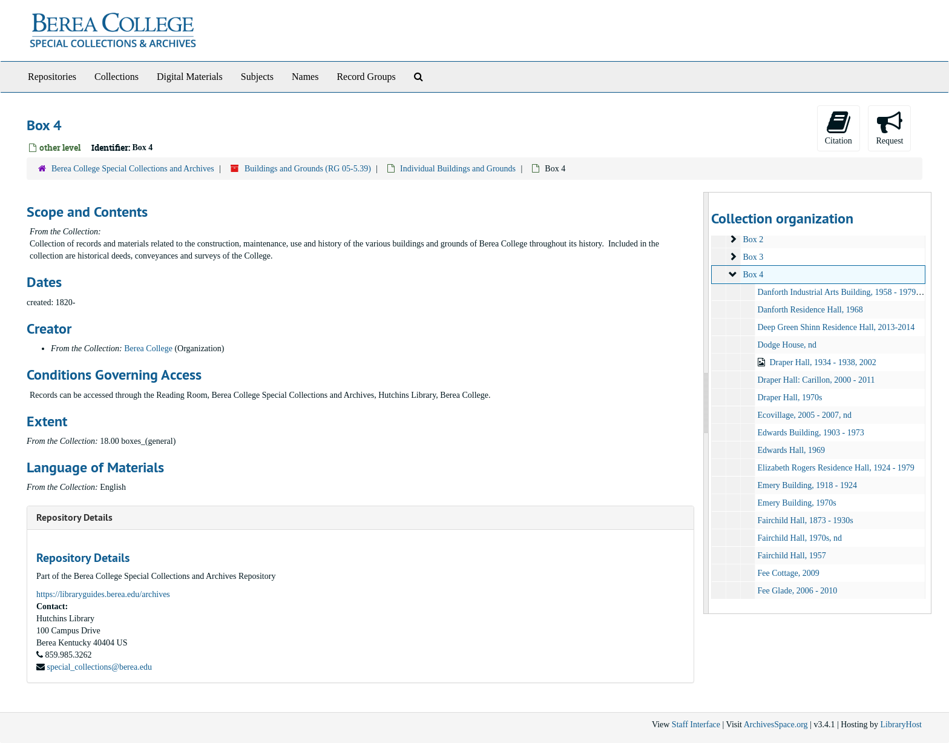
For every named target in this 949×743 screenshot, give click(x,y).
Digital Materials (190, 76)
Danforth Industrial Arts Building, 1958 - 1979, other (847, 292)
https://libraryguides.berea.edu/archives (103, 594)
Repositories (52, 76)
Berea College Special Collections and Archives (132, 168)
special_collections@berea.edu (99, 667)
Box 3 (753, 257)
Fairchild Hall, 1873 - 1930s (805, 520)
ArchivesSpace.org (776, 724)
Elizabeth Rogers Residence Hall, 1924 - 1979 (835, 467)
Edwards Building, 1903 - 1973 (810, 432)
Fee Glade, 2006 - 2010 (797, 590)
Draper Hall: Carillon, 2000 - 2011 (816, 380)
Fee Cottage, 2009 (788, 573)
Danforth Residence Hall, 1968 (809, 309)
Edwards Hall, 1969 (791, 450)
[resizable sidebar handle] (706, 403)
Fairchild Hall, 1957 (791, 555)
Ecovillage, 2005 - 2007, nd (804, 415)
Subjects (257, 76)
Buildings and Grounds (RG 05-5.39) (308, 168)
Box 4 (753, 274)
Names (305, 76)
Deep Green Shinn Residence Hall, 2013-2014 (836, 327)
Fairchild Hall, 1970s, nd (799, 538)
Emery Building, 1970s (796, 502)
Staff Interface (696, 724)
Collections (116, 76)
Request (889, 127)
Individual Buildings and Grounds (458, 168)
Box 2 (753, 239)
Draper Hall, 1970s (789, 397)
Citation (838, 127)
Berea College (148, 348)
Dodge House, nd (786, 344)
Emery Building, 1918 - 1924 (807, 485)
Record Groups (366, 76)
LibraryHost (901, 724)
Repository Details (74, 517)
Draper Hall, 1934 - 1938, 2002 (822, 362)
